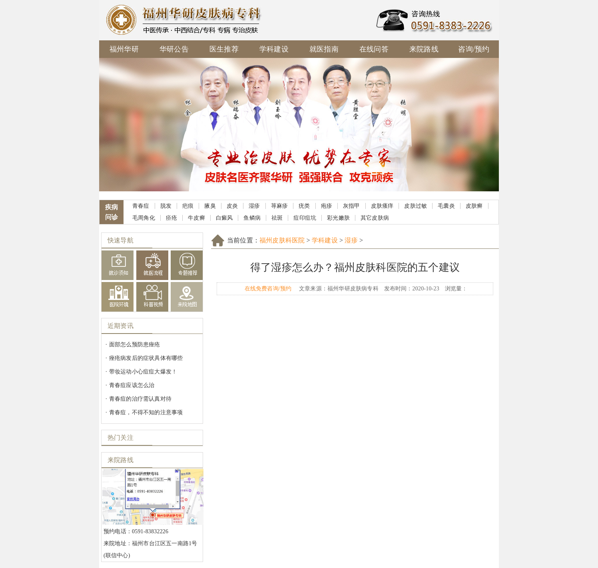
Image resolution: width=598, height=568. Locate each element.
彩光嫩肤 (338, 218)
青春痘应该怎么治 (132, 385)
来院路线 (424, 49)
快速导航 (121, 240)
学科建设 (274, 49)
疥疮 (171, 218)
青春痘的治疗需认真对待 (140, 399)
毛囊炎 (446, 206)
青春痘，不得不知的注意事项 (146, 412)
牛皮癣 (196, 218)
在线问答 (374, 49)
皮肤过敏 (415, 206)
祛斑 (277, 218)
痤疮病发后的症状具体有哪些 (146, 358)
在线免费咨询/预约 (268, 289)
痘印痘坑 (304, 218)
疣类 (304, 206)
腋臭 (209, 206)
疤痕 (187, 206)
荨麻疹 (279, 206)
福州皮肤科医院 (282, 240)
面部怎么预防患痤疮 (134, 345)
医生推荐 (224, 49)
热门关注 (121, 437)
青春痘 (141, 206)
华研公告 (174, 49)
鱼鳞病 (252, 218)
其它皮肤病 (375, 218)
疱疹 (326, 206)
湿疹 (254, 206)
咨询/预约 (473, 49)
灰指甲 (351, 206)
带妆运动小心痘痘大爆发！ (143, 372)
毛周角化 (143, 218)
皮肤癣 (474, 206)
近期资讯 (121, 325)
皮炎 (232, 206)
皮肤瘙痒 (382, 206)
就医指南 (324, 49)
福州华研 (124, 49)
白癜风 (224, 218)
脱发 (165, 206)
